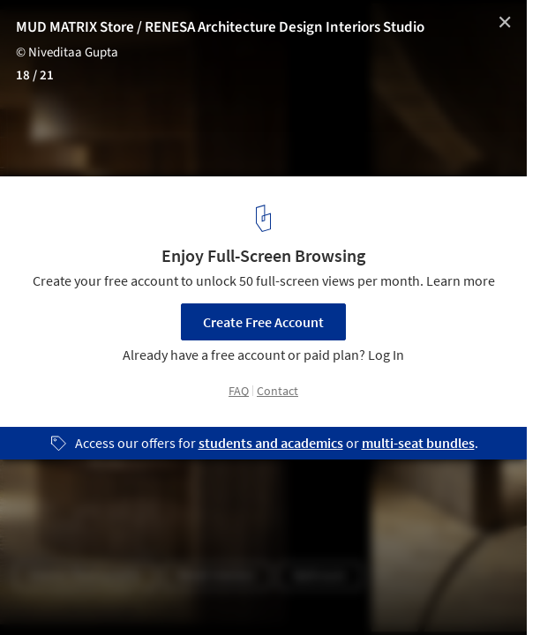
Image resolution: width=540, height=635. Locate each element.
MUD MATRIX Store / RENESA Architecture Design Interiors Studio (220, 27)
